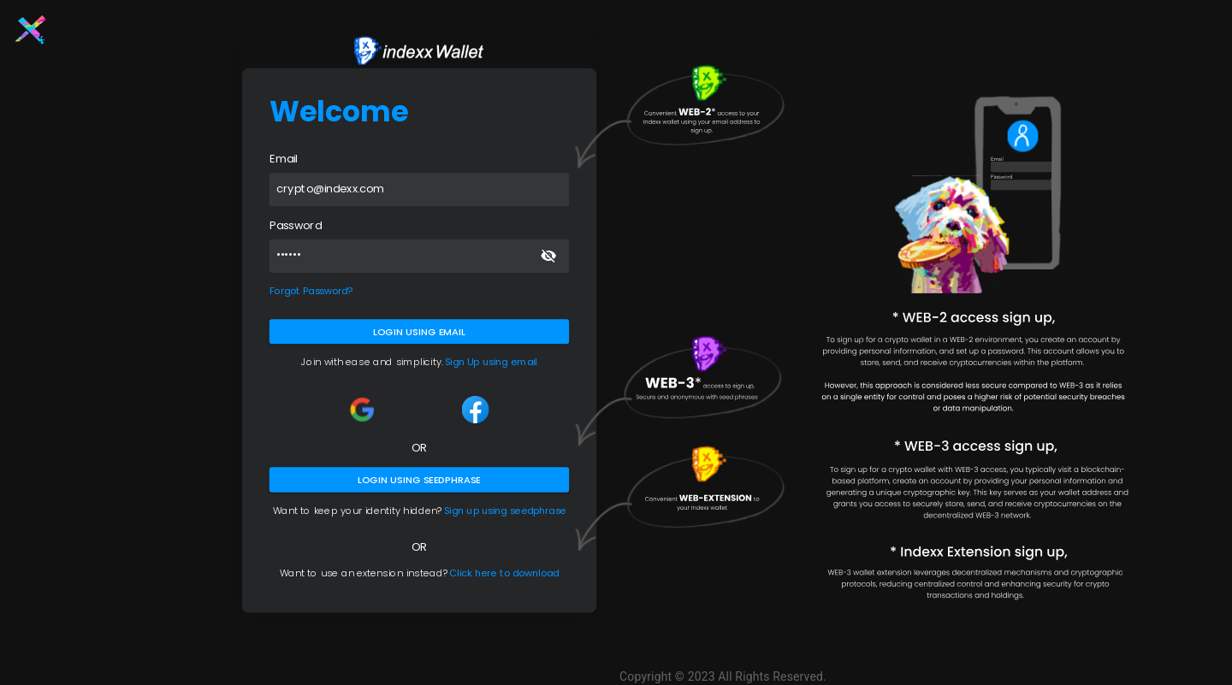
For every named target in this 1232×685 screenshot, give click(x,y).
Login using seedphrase (419, 479)
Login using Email (419, 331)
